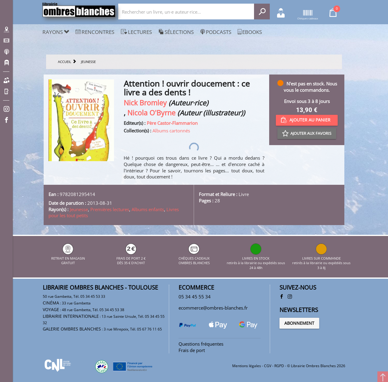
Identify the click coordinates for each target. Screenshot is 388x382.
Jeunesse (79, 209)
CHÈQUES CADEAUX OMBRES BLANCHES (194, 258)
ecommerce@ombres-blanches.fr (213, 308)
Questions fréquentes (201, 344)
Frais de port (192, 350)
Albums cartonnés (171, 131)
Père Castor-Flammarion (172, 123)
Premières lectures (109, 209)
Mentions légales (246, 365)
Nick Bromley (145, 103)
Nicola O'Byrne (151, 113)
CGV (267, 365)
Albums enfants (148, 209)
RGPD (279, 365)
